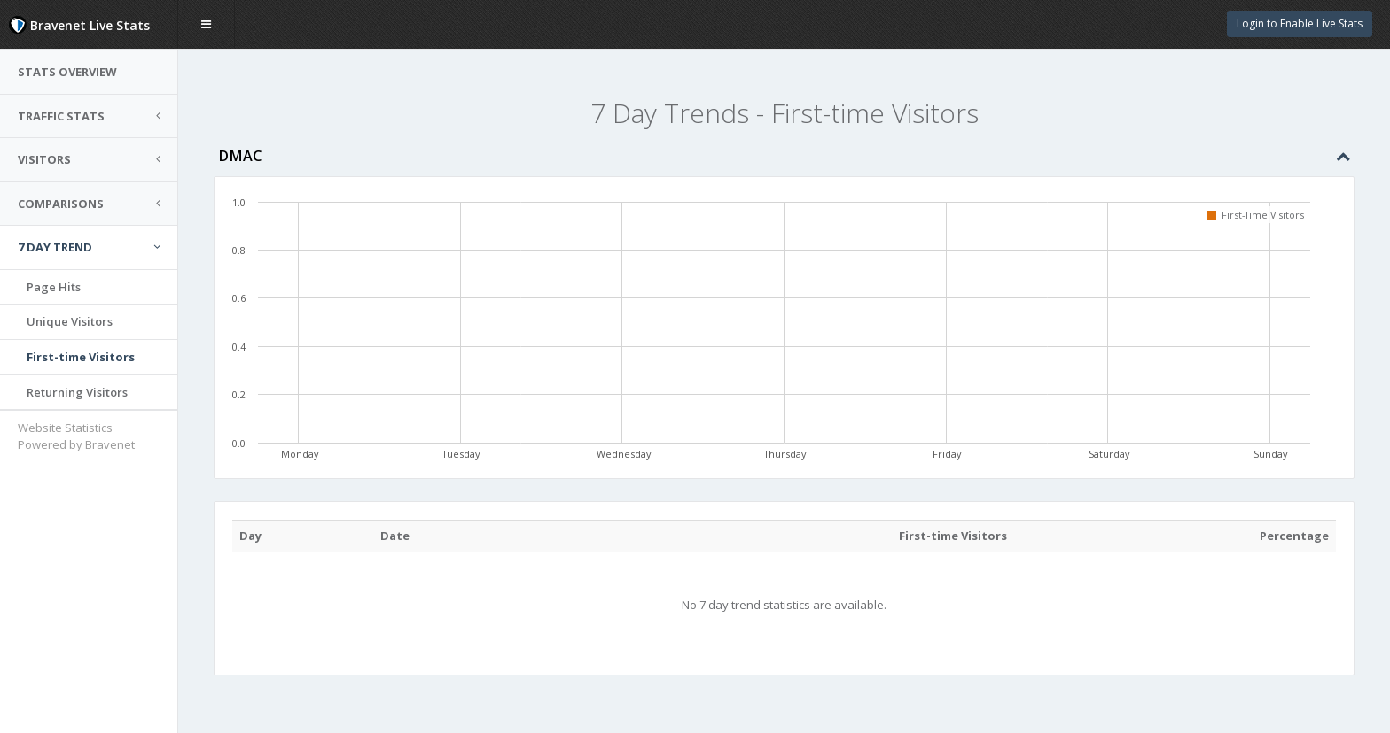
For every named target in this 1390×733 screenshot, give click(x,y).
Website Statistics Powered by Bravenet (76, 436)
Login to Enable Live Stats (1300, 23)
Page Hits (54, 287)
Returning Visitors (77, 392)
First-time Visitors (81, 357)
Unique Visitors (70, 321)
